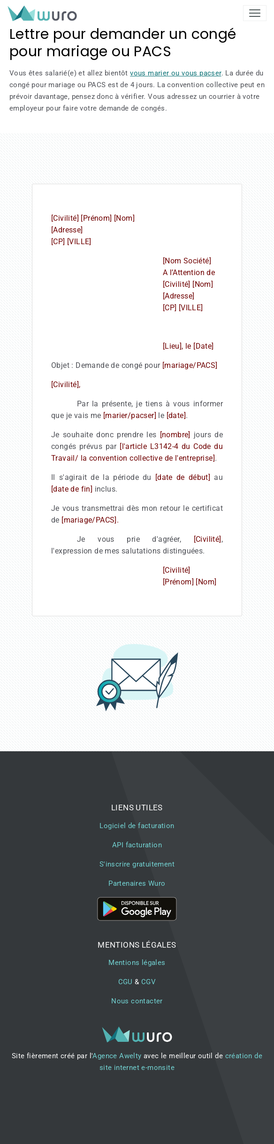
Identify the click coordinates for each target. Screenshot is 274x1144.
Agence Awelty (116, 1056)
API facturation (137, 845)
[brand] (44, 13)
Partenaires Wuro (136, 883)
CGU (125, 982)
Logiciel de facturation (136, 826)
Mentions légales (136, 962)
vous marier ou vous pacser (175, 73)
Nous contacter (137, 1001)
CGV (148, 982)
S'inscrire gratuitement (137, 864)
